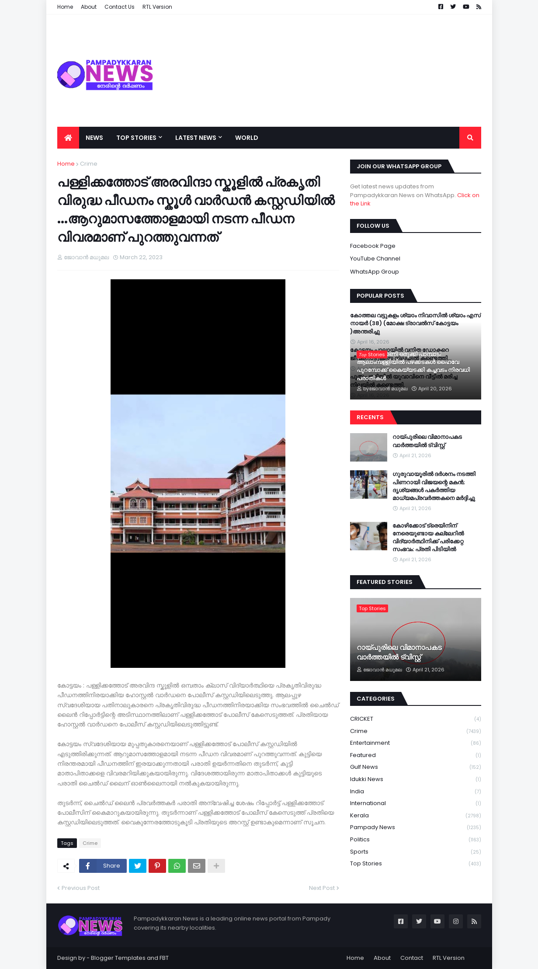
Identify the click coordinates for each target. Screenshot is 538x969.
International (415, 803)
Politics (415, 839)
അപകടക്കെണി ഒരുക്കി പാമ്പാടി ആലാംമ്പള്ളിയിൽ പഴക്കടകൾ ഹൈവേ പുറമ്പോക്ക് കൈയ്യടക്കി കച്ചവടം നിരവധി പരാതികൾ (413, 366)
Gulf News (415, 767)
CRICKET (415, 719)
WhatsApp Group (374, 271)
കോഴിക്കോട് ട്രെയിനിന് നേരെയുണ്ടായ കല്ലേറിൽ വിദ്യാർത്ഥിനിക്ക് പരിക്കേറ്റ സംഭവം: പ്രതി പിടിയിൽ (428, 538)
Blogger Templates (118, 958)
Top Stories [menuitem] (136, 137)
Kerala (415, 815)
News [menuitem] (94, 137)
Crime (88, 164)
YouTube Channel (375, 258)
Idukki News (415, 779)
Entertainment (415, 743)
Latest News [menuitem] (195, 137)
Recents (370, 417)
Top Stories (415, 863)
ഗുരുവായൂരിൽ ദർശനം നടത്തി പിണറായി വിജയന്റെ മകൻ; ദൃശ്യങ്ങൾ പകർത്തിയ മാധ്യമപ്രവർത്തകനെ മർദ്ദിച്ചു (434, 486)
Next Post (322, 888)
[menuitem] (68, 138)
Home (66, 164)
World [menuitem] (246, 137)
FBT (164, 958)
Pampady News (415, 827)
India (415, 791)
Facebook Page (373, 246)
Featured (415, 755)
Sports (415, 852)
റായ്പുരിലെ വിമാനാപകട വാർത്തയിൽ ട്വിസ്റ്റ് (427, 441)
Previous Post (81, 888)
